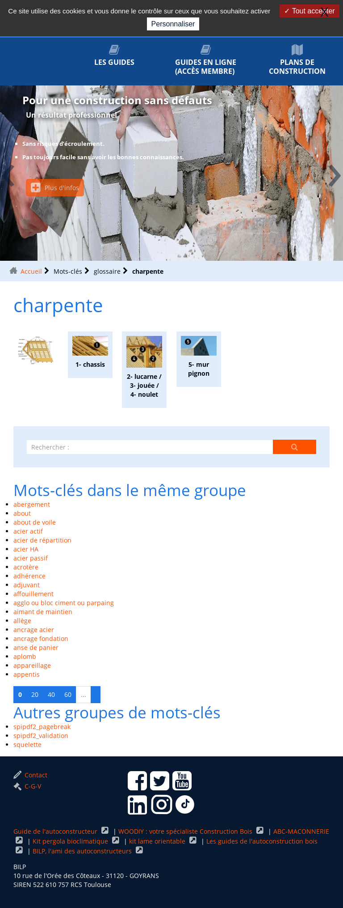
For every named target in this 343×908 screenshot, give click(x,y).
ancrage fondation (40, 638)
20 (34, 694)
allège (22, 620)
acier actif (28, 531)
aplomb (24, 656)
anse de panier (36, 647)
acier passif (30, 558)
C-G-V (27, 786)
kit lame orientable (158, 841)
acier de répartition (42, 540)
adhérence (29, 576)
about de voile (34, 522)
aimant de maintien (42, 611)
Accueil (31, 271)
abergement (31, 504)
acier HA (25, 549)
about (22, 513)
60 (67, 694)
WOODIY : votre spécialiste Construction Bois (186, 831)
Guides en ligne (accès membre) (206, 60)
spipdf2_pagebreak (42, 726)
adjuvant (26, 585)
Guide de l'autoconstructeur (56, 831)
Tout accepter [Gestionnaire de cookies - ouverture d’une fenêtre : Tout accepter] (309, 11)
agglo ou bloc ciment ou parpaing (63, 602)
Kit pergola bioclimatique (71, 841)
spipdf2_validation (40, 735)
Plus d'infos (55, 187)
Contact (30, 775)
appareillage (32, 665)
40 (51, 694)
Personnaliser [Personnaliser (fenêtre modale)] (173, 24)
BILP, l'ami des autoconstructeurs (83, 851)
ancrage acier (33, 629)
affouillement (33, 594)
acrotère (25, 567)
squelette (27, 744)
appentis (26, 674)
